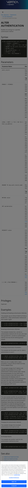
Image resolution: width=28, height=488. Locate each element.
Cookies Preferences (14, 479)
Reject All (14, 483)
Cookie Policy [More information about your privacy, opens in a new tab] (17, 476)
